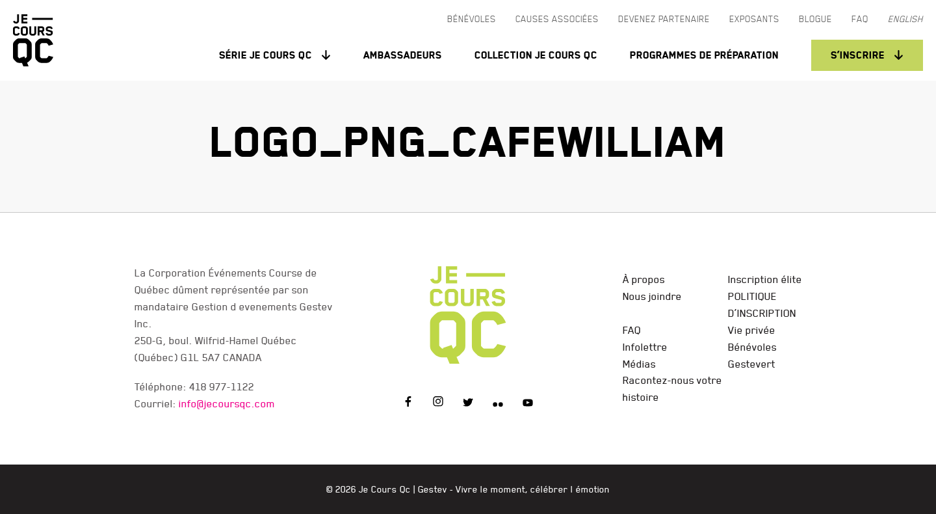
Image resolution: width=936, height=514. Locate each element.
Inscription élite (765, 279)
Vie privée (751, 330)
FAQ (632, 330)
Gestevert (751, 364)
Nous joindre (652, 296)
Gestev (432, 489)
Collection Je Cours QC (535, 55)
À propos (644, 279)
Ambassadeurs (402, 55)
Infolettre (645, 347)
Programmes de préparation (704, 55)
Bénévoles (752, 347)
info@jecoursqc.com (227, 403)
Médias (639, 364)
